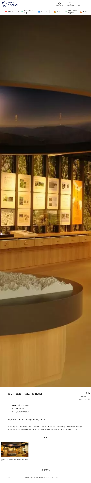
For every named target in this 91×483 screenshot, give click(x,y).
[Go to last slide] (18, 11)
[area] (8, 11)
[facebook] (86, 393)
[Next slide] (89, 11)
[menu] (86, 4)
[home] (27, 4)
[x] (89, 393)
